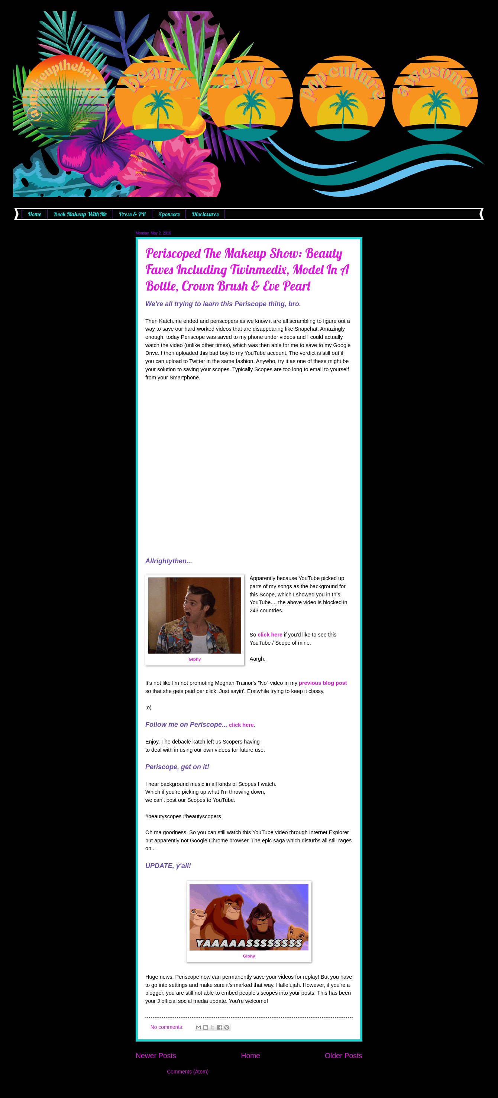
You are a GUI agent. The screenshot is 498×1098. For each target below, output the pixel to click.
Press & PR (132, 214)
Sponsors (169, 214)
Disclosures (205, 214)
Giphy (195, 659)
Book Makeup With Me (80, 214)
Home (34, 214)
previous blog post (323, 683)
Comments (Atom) (187, 1072)
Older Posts (343, 1056)
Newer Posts (156, 1056)
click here (270, 635)
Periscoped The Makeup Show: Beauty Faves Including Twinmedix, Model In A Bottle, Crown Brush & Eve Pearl (247, 269)
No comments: (168, 1027)
